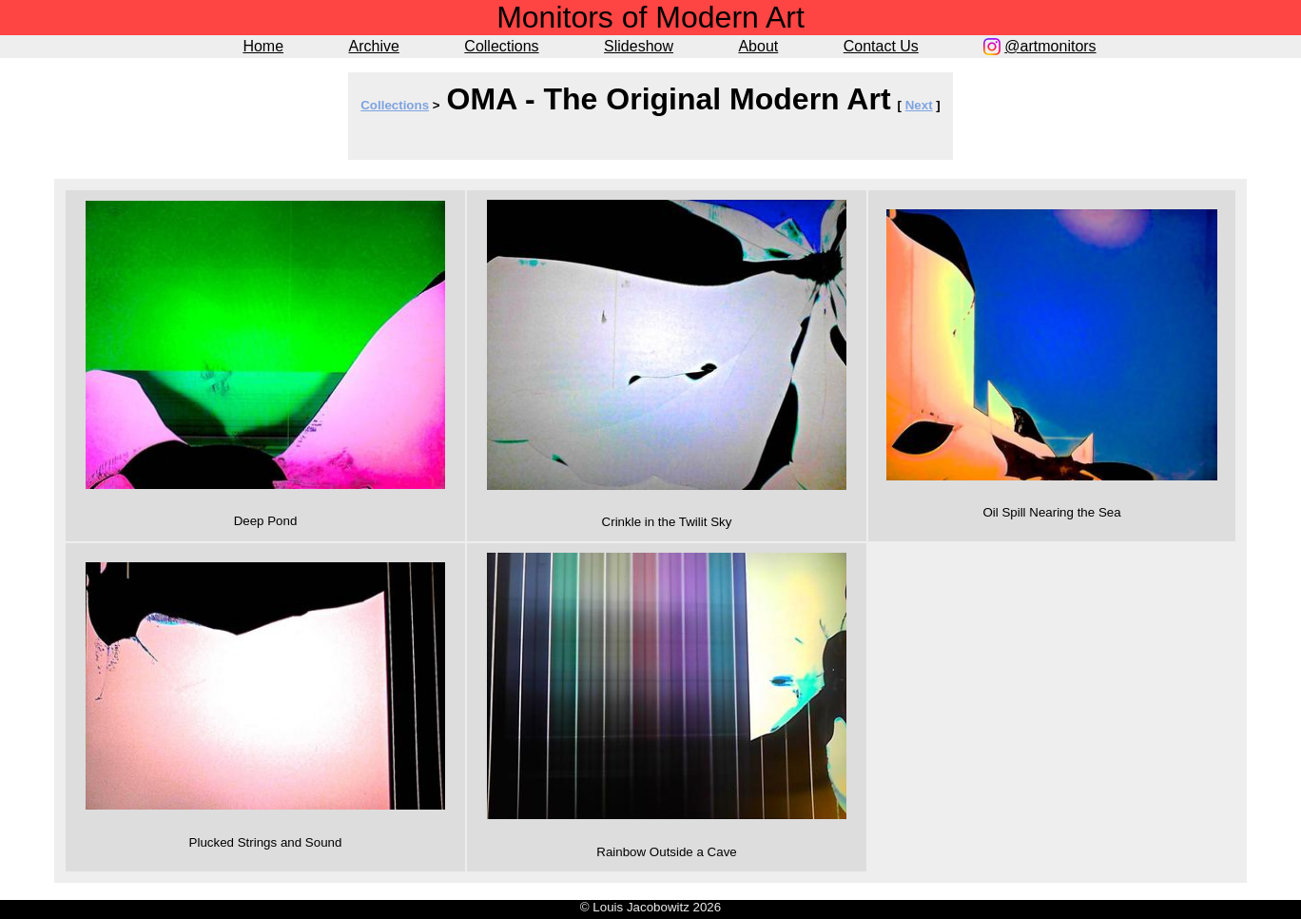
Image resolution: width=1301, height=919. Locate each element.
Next (919, 105)
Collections (501, 46)
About (758, 46)
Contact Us (881, 46)
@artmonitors (1050, 46)
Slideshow (638, 46)
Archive (374, 46)
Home (263, 46)
